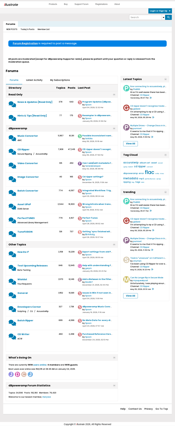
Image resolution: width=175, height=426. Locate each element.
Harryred (46, 397)
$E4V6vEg (90, 234)
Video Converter (27, 163)
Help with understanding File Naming (102, 265)
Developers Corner (29, 306)
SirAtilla (88, 138)
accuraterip (131, 162)
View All (130, 143)
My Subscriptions (60, 80)
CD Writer (23, 334)
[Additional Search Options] (163, 17)
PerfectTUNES (26, 218)
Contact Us (135, 408)
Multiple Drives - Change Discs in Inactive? (151, 125)
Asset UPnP (24, 204)
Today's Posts (27, 29)
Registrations (101, 4)
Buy (65, 4)
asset (154, 162)
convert (150, 167)
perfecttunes (150, 179)
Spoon (88, 104)
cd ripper (140, 166)
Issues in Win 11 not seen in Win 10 (100, 292)
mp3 (141, 178)
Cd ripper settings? (92, 176)
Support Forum (81, 4)
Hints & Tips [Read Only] (32, 115)
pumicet (137, 128)
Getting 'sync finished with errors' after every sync (110, 231)
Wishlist (22, 279)
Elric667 (89, 282)
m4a (157, 174)
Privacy (148, 408)
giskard (136, 108)
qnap (158, 179)
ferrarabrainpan (93, 166)
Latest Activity (34, 80)
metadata (130, 178)
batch (130, 167)
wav (142, 182)
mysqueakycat (140, 280)
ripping (127, 181)
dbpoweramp (130, 173)
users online (39, 364)
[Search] (147, 17)
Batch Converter (27, 190)
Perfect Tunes (90, 218)
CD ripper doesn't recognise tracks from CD (106, 149)
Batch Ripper (25, 320)
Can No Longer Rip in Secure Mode (146, 277)
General (22, 293)
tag (133, 182)
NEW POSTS (11, 29)
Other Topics (17, 244)
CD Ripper (23, 149)
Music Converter (27, 135)
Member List (44, 29)
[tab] (14, 80)
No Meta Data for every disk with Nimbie (104, 320)
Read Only (15, 94)
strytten (137, 261)
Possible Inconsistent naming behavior (103, 135)
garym (88, 268)
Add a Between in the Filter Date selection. (105, 279)
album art (145, 162)
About (117, 4)
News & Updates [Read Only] (34, 102)
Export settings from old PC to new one (103, 251)
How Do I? (23, 252)
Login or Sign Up (160, 10)
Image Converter (28, 177)
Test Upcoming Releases (32, 265)
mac (162, 174)
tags (137, 181)
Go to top (161, 408)
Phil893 (136, 89)
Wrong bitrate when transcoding (100, 204)
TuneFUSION (25, 231)
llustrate (11, 4)
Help (123, 408)
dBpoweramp (17, 128)
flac (149, 172)
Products (53, 4)
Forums (10, 24)
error (141, 173)
